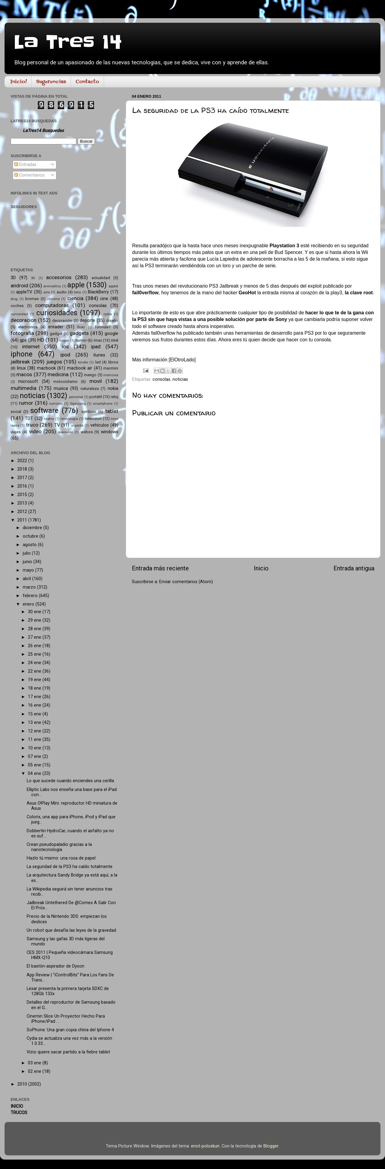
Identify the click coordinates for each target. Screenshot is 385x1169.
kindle (83, 362)
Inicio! (18, 82)
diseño (112, 320)
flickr (81, 327)
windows (109, 431)
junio (28, 561)
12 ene (35, 731)
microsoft (28, 381)
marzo (30, 587)
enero (29, 604)
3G (33, 278)
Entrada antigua (353, 568)
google (111, 333)
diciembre (33, 527)
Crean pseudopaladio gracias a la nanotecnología (59, 847)
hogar (64, 340)
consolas (161, 379)
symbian (88, 411)
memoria (110, 375)
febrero (31, 595)
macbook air (79, 368)
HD (40, 340)
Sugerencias (51, 82)
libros (113, 362)
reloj (114, 396)
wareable (65, 432)
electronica (28, 327)
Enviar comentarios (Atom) (186, 581)
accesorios (59, 277)
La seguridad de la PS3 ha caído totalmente (69, 866)
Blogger (270, 1146)
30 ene (35, 611)
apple (76, 285)
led (98, 362)
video (35, 431)
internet (31, 346)
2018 (22, 469)
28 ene (35, 628)
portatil (95, 396)
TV (57, 425)
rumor (26, 403)
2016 (22, 486)
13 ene (35, 722)
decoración (62, 320)
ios (65, 346)
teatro (49, 419)
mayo (29, 570)
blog (14, 299)
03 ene (35, 1063)
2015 (22, 494)
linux (21, 368)
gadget (56, 333)
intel (114, 340)
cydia (107, 314)
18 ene (35, 688)
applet (113, 286)
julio (27, 553)
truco (32, 425)
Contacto (87, 82)
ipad (96, 346)
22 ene (35, 671)
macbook (46, 368)
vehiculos (99, 425)
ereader (55, 326)
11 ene (35, 739)
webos (87, 432)
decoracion (23, 320)
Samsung (78, 403)
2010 (22, 1084)
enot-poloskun (205, 1146)
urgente (77, 425)
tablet (111, 411)
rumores (56, 403)
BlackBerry (98, 292)
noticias (180, 379)
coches (17, 305)
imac (98, 340)
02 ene (35, 1071)
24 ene (35, 662)
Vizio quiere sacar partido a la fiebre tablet (68, 1052)
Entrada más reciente (160, 568)
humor (81, 340)
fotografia (22, 333)
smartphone (102, 403)
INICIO (17, 1106)
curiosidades (56, 313)
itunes (99, 355)
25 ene (35, 654)
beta (77, 292)
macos (24, 374)
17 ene (35, 696)
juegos (54, 362)
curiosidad (19, 314)
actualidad (101, 277)
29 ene (35, 620)
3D (13, 277)
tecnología (69, 419)
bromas (32, 298)
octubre (31, 536)
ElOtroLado (182, 359)
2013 (22, 503)
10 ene (35, 748)
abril (27, 578)
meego (90, 375)
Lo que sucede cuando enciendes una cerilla (70, 780)
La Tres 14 (68, 42)
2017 (22, 477)
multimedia (23, 388)
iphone (21, 354)
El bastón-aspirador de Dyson (55, 966)
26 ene (35, 645)
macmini (110, 368)
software (44, 411)
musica (61, 388)
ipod (65, 355)
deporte (87, 320)
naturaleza (90, 388)
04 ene (35, 773)
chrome (53, 299)
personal (76, 397)
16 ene (35, 705)
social (16, 411)
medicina (58, 374)
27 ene (35, 637)
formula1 (103, 327)
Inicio (261, 568)
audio (62, 292)
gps (23, 340)
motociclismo (65, 381)
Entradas (25, 164)
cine (104, 298)
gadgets (79, 333)
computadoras (52, 305)
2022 (22, 460)
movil (95, 381)
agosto (30, 544)
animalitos (52, 286)
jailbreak (20, 362)
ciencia (75, 298)
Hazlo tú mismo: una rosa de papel (61, 858)
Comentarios (29, 175)
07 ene (35, 756)
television (93, 418)
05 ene (35, 765)
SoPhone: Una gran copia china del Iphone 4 (70, 1029)
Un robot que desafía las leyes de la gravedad (71, 930)
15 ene (35, 714)
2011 (22, 520)
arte (46, 292)
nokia (113, 388)
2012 (22, 511)
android (19, 285)
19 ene (35, 679)
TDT (29, 418)
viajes (16, 432)
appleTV (24, 292)
